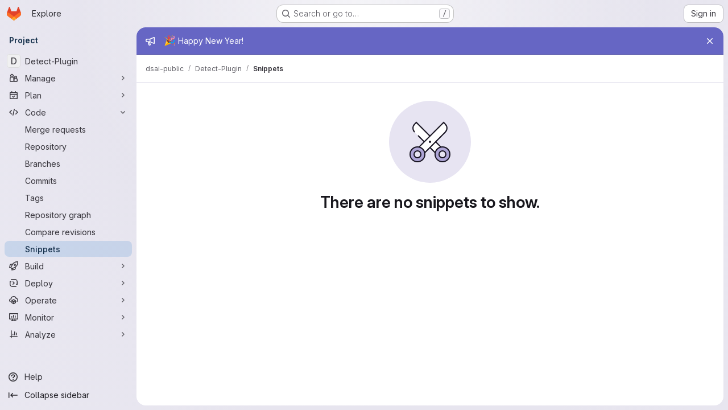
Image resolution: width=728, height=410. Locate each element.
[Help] (68, 377)
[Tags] (68, 198)
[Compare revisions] (68, 232)
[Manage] (68, 78)
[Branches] (68, 163)
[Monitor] (68, 317)
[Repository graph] (68, 215)
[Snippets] (68, 249)
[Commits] (68, 180)
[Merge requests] (68, 129)
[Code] (68, 112)
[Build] (68, 266)
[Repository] (68, 146)
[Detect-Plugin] (68, 61)
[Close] (710, 41)
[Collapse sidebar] (68, 395)
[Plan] (68, 95)
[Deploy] (68, 283)
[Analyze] (68, 334)
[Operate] (68, 300)
